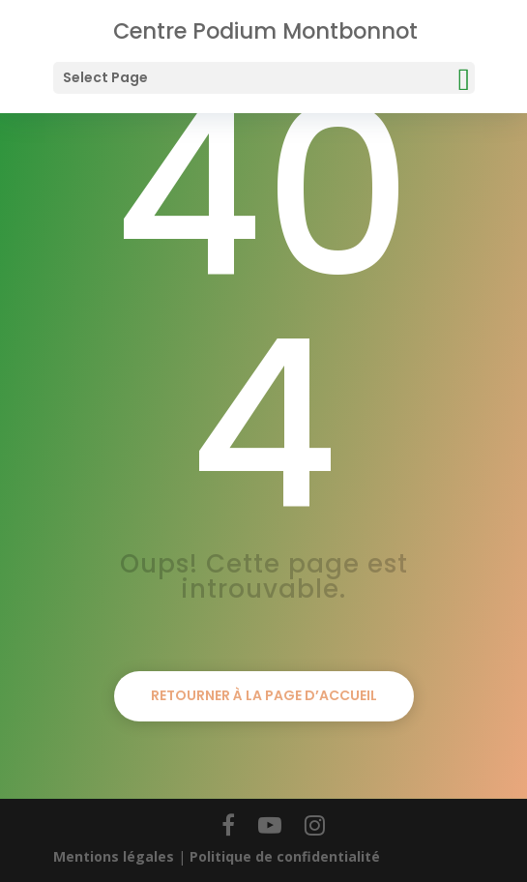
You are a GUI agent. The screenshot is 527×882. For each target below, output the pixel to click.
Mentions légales (113, 856)
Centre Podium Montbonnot (265, 30)
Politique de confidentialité (285, 856)
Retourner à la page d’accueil (264, 695)
